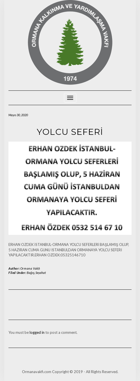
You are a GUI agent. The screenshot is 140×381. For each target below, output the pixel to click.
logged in (37, 332)
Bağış (31, 272)
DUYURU (24, 304)
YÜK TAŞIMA (112, 304)
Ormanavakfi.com (36, 371)
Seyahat (40, 272)
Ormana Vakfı (30, 268)
